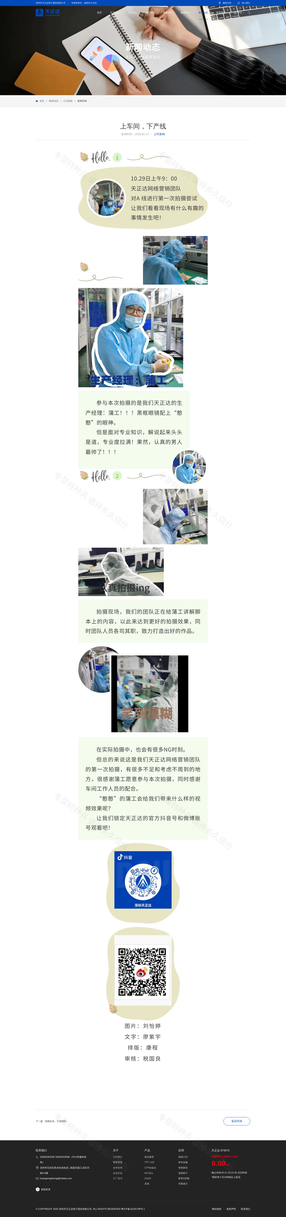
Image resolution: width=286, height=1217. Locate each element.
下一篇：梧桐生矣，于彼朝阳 (51, 1121)
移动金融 (183, 1162)
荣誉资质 (117, 1162)
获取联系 (45, 1189)
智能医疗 (183, 1173)
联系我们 (221, 12)
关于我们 (114, 12)
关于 (116, 1150)
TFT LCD (149, 1162)
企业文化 (117, 1173)
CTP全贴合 (150, 1167)
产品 (147, 1150)
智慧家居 (183, 1167)
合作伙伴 (117, 1167)
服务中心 (185, 12)
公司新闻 (68, 101)
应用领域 (150, 12)
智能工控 (183, 1157)
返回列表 (236, 1121)
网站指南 (216, 1209)
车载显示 (183, 1183)
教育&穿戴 (183, 1178)
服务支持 (227, 3)
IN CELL (148, 1173)
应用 (181, 1150)
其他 (146, 1183)
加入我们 (246, 3)
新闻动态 (203, 12)
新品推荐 (149, 1157)
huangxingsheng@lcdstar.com (56, 1178)
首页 (99, 12)
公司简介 (117, 1157)
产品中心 (132, 12)
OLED (147, 1178)
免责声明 (231, 1209)
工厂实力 (117, 1178)
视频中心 (167, 12)
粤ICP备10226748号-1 (133, 1209)
